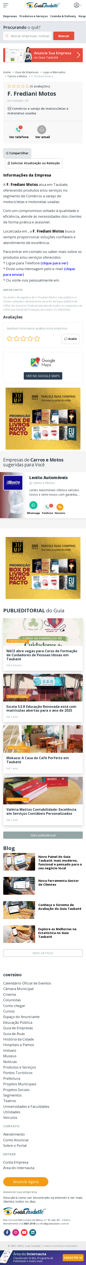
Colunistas (12, 999)
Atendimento (14, 1134)
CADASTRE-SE (73, 1257)
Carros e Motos (17, 76)
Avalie (70, 339)
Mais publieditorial (43, 835)
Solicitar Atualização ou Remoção (33, 163)
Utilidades (11, 1111)
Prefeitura (11, 1078)
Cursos (9, 1011)
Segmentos (12, 1095)
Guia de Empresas (27, 72)
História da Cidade (18, 1039)
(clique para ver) (54, 263)
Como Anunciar (16, 1139)
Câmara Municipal (18, 988)
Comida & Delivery (63, 16)
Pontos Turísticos (18, 1072)
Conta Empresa (15, 1162)
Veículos (10, 1117)
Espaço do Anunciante (21, 1016)
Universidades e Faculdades (26, 1106)
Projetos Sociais (16, 1089)
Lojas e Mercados (54, 72)
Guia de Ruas (14, 1033)
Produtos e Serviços (33, 16)
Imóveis (9, 1050)
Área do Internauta (18, 1167)
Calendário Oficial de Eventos (27, 983)
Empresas (10, 16)
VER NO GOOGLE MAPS (43, 376)
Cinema (9, 994)
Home (7, 72)
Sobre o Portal (15, 1145)
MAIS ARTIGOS (43, 953)
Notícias (10, 1061)
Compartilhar (17, 153)
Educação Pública (17, 1022)
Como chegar (14, 1005)
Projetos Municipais (19, 1083)
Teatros (9, 1100)
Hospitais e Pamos (18, 1044)
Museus (9, 1055)
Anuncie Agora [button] (26, 1181)
